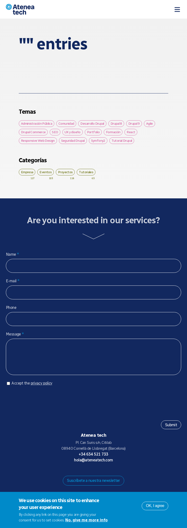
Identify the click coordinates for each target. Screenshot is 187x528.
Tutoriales (86, 172)
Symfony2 (98, 140)
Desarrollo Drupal (92, 123)
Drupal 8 (116, 123)
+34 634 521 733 (93, 459)
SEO (55, 132)
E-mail (12, 281)
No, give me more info (86, 520)
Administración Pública (36, 123)
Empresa (27, 172)
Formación (113, 132)
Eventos (45, 172)
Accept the (31, 388)
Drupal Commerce (33, 132)
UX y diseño (73, 132)
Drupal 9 (134, 123)
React (131, 132)
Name (12, 254)
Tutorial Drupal (122, 140)
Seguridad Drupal (73, 140)
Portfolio (93, 132)
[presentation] (43, 406)
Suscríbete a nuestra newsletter (93, 485)
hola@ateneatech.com (93, 465)
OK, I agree (155, 506)
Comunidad (66, 123)
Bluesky (89, 474)
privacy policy (41, 388)
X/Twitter (97, 474)
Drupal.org (74, 474)
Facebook (105, 474)
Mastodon (81, 474)
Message (15, 334)
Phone (11, 307)
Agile (149, 123)
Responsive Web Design (38, 140)
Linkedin (113, 474)
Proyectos (65, 172)
